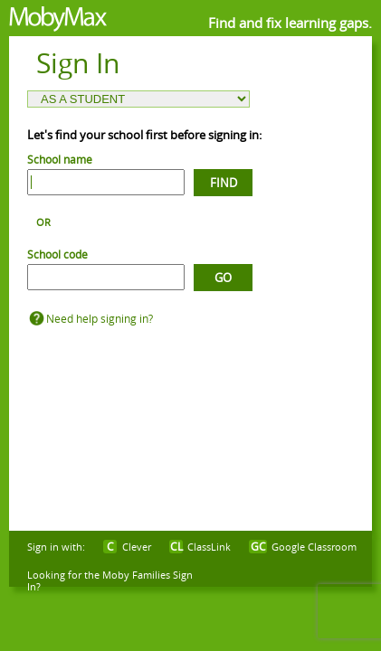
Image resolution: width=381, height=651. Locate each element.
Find (223, 183)
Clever (136, 546)
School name (59, 159)
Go (223, 277)
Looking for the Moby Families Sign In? (110, 580)
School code (57, 254)
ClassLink (209, 546)
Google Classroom (314, 546)
